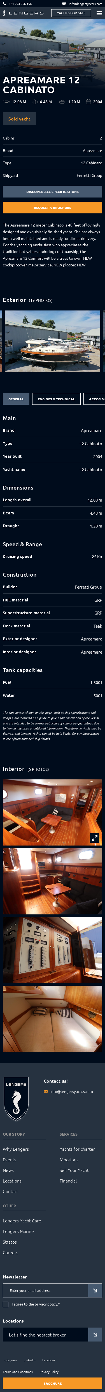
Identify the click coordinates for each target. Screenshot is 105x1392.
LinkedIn (29, 1360)
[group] (52, 341)
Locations (12, 1180)
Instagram (10, 1360)
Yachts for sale (71, 13)
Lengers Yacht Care (22, 1220)
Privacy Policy (49, 1371)
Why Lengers (16, 1148)
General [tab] (16, 399)
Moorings (69, 1159)
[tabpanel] (52, 557)
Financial (68, 1180)
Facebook (48, 1360)
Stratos (10, 1241)
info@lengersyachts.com (71, 1091)
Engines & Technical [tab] (56, 399)
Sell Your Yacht (74, 1169)
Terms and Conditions (18, 1371)
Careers (10, 1252)
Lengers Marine (18, 1231)
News (8, 1169)
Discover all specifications (52, 191)
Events (9, 1159)
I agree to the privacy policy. (36, 1304)
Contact (10, 1191)
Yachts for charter (77, 1148)
